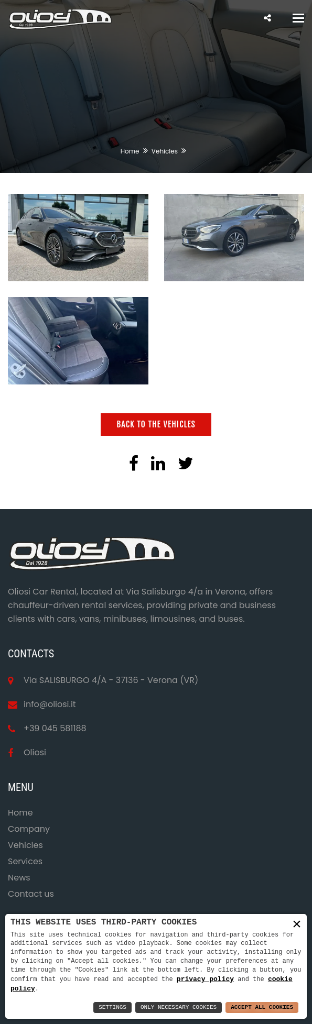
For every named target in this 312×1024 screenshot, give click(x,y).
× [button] (297, 924)
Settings (112, 1007)
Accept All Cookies (262, 1007)
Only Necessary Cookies (179, 1007)
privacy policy (205, 978)
